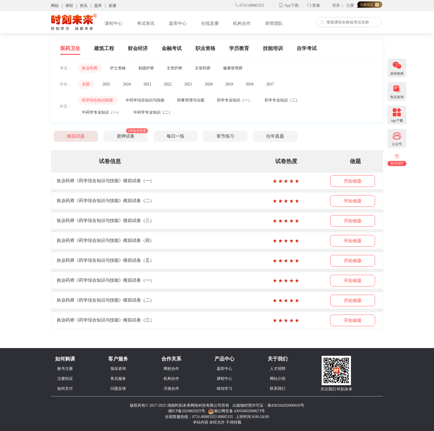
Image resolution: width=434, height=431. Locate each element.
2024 (127, 84)
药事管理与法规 (190, 100)
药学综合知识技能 (97, 100)
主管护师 (174, 68)
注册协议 (65, 379)
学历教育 (239, 48)
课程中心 (113, 23)
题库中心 (178, 23)
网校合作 (171, 369)
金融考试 (172, 48)
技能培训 (273, 48)
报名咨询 (118, 369)
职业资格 (205, 48)
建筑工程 (104, 48)
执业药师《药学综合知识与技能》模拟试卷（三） (105, 220)
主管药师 (202, 68)
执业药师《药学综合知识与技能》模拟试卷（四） (105, 240)
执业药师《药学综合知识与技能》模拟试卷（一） (105, 180)
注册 (350, 5)
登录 (336, 5)
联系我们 (277, 388)
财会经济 (138, 48)
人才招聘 (277, 369)
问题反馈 (118, 388)
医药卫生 (70, 48)
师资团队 (274, 23)
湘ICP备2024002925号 (186, 411)
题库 (98, 6)
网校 (55, 6)
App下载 (291, 5)
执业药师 (89, 68)
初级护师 (146, 68)
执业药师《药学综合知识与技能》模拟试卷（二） (105, 200)
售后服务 (118, 379)
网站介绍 (277, 379)
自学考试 (307, 48)
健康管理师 (232, 68)
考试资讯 (145, 23)
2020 (209, 84)
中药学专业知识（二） (152, 112)
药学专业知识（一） (234, 100)
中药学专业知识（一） (101, 112)
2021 (188, 84)
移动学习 (224, 388)
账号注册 (65, 369)
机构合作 (242, 23)
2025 (106, 84)
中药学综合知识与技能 (145, 100)
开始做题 (352, 181)
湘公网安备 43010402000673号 (237, 411)
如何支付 (65, 388)
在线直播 (210, 23)
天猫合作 (171, 388)
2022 (168, 84)
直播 (112, 6)
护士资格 (118, 68)
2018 (250, 84)
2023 (147, 84)
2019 (229, 84)
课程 (69, 6)
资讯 (83, 6)
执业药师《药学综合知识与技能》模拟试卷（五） (105, 260)
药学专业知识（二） (282, 100)
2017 (270, 84)
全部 (86, 84)
